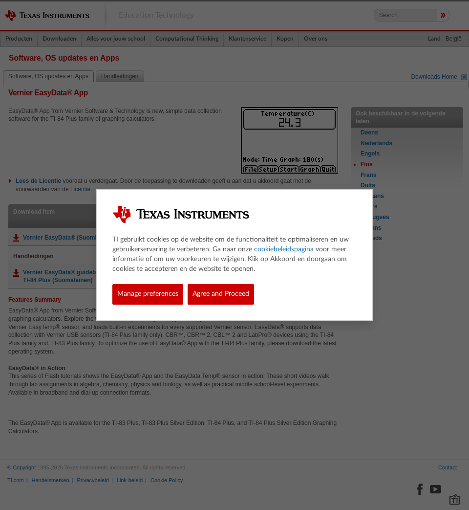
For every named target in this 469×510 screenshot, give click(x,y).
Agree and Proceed (220, 293)
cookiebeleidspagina (284, 249)
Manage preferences (147, 293)
